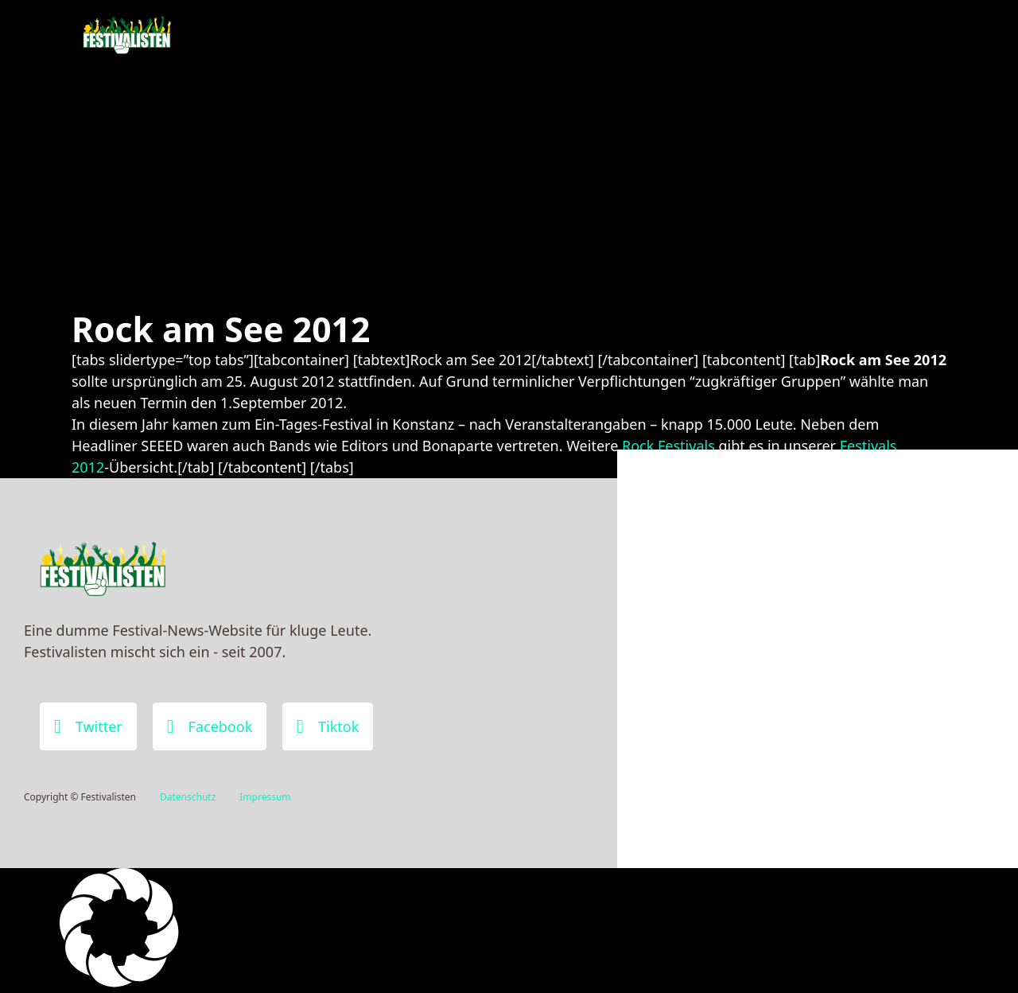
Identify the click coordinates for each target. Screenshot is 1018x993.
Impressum (264, 797)
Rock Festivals (668, 445)
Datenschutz (188, 797)
